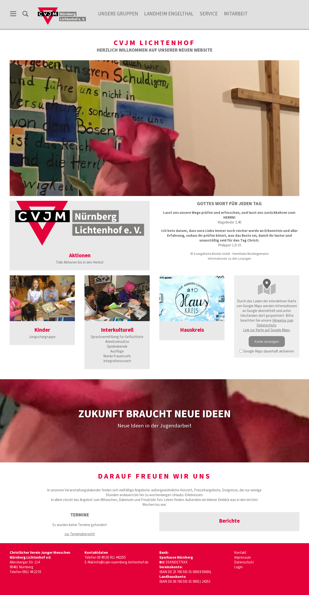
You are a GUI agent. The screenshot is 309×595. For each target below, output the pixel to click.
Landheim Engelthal (169, 13)
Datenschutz (244, 562)
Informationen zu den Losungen (229, 258)
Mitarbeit (236, 13)
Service (209, 13)
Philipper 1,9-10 (229, 245)
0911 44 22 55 (31, 572)
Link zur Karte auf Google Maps (266, 330)
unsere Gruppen (118, 13)
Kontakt (240, 552)
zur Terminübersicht (79, 534)
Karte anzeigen (267, 341)
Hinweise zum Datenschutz (275, 323)
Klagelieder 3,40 (229, 222)
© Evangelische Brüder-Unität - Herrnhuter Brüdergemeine (229, 253)
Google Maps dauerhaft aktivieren (267, 351)
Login (238, 567)
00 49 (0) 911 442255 (111, 557)
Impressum (242, 557)
